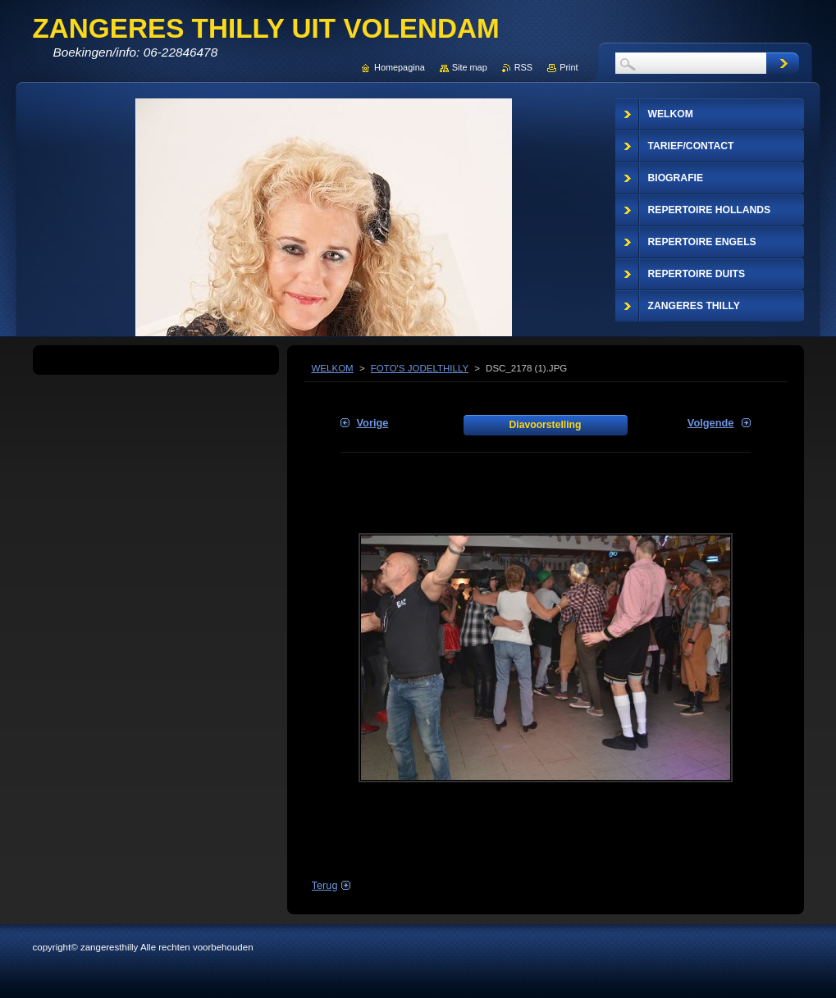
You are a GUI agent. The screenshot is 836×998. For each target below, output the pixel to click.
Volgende (711, 423)
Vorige (373, 423)
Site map (469, 67)
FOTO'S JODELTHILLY (419, 368)
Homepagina (399, 67)
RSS (523, 67)
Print (569, 67)
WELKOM (333, 368)
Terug (325, 885)
